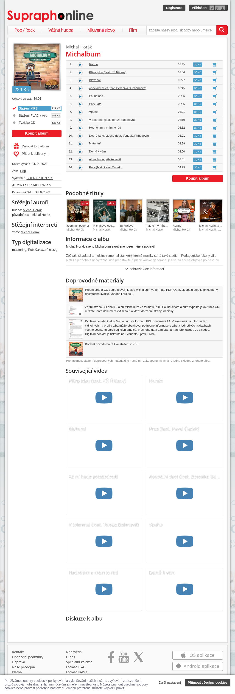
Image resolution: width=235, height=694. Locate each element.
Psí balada (96, 96)
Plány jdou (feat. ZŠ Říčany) (107, 72)
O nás (70, 657)
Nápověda (74, 652)
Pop (23, 171)
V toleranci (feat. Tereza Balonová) (112, 119)
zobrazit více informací (144, 269)
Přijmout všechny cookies (207, 682)
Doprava (18, 662)
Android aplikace (197, 666)
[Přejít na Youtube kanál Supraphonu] (123, 658)
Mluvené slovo (101, 30)
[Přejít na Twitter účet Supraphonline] (138, 658)
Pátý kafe (95, 104)
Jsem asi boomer (78, 225)
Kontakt (18, 652)
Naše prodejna (23, 667)
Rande (93, 64)
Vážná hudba (60, 30)
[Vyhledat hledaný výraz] (222, 30)
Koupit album (36, 133)
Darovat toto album (31, 146)
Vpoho (93, 111)
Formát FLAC (75, 667)
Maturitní (95, 143)
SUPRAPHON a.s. (39, 178)
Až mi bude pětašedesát (105, 159)
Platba (17, 672)
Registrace (174, 8)
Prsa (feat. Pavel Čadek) (105, 167)
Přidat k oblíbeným (30, 154)
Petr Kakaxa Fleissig (42, 249)
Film (133, 30)
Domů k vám (97, 151)
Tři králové (127, 225)
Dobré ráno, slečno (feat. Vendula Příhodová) (119, 135)
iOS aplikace (197, 655)
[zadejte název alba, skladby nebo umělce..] (181, 30)
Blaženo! (95, 80)
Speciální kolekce (79, 662)
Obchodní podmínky (27, 657)
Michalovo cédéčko (105, 225)
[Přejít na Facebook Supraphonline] (111, 658)
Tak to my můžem (157, 225)
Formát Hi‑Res (77, 672)
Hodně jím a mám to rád (105, 127)
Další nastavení (170, 682)
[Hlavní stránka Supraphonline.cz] (50, 16)
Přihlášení (199, 8)
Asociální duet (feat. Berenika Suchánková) (117, 88)
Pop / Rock (24, 30)
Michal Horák (32, 210)
